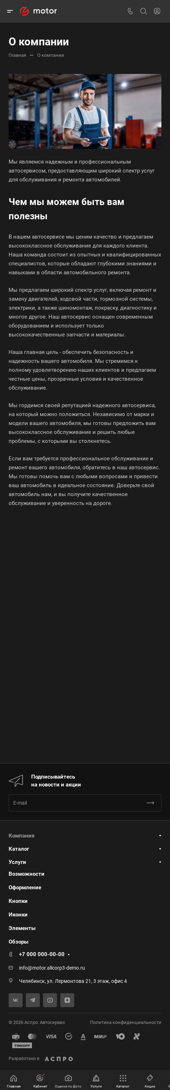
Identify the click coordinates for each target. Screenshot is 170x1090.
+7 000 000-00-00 (42, 954)
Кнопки (18, 901)
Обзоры (18, 942)
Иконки (18, 914)
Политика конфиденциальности (125, 1022)
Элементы (22, 928)
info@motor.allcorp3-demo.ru (52, 968)
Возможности (26, 874)
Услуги (17, 862)
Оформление (25, 887)
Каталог (19, 849)
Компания (21, 835)
